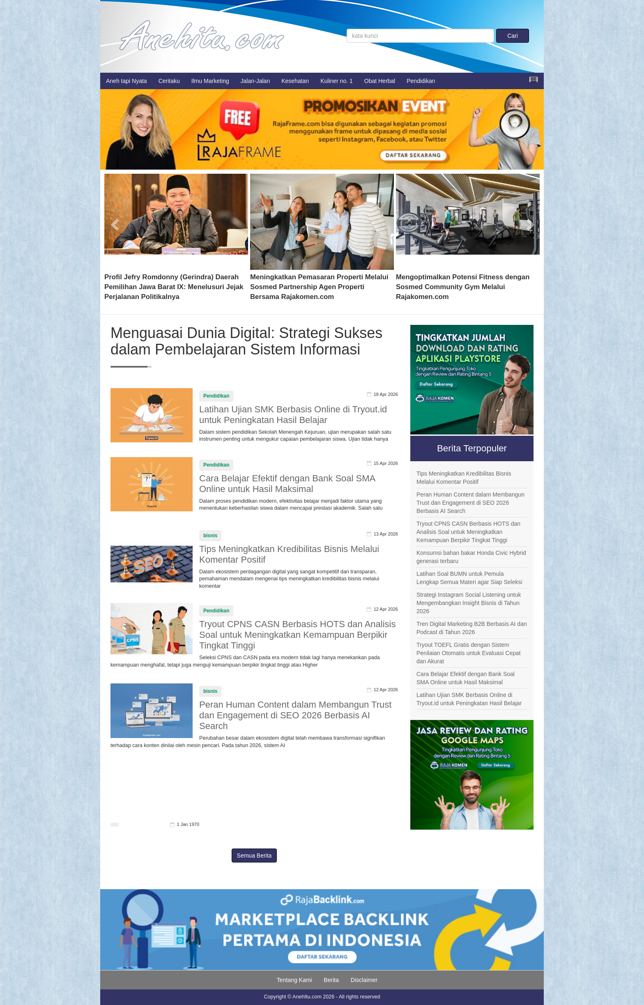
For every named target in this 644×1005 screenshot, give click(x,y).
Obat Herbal (379, 81)
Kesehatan (295, 81)
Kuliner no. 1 (336, 81)
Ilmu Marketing (210, 81)
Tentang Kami (294, 980)
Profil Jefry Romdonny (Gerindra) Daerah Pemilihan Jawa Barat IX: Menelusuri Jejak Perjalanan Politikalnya (174, 287)
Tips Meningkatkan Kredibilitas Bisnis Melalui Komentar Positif (463, 477)
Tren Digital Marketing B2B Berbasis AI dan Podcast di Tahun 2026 (471, 628)
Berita (331, 980)
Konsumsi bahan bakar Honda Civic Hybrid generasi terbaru (471, 557)
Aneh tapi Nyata (126, 81)
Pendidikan (421, 81)
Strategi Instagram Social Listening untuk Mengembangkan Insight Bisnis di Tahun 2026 (468, 602)
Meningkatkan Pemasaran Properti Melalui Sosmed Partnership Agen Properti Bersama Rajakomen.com (319, 287)
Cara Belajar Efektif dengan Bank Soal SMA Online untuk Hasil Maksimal (287, 483)
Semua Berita (254, 855)
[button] (115, 222)
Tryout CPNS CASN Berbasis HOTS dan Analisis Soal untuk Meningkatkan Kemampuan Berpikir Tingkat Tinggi (297, 635)
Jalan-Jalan (255, 81)
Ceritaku (169, 81)
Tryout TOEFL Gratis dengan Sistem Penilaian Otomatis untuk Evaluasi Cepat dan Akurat (468, 653)
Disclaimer (364, 980)
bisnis (210, 535)
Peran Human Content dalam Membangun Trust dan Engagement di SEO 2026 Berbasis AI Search (295, 715)
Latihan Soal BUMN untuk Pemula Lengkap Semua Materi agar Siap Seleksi (469, 577)
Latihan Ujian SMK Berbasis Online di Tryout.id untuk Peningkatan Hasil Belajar (293, 414)
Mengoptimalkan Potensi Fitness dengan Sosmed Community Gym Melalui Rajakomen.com (462, 287)
